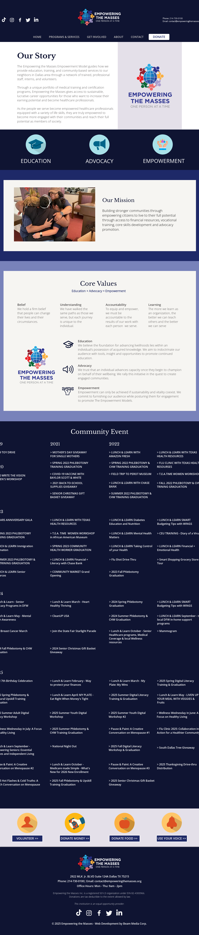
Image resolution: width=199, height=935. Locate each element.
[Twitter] (28, 20)
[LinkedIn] (36, 20)
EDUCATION (36, 160)
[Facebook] (20, 20)
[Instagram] (12, 20)
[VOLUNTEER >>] (27, 838)
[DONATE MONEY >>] (75, 838)
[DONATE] (159, 37)
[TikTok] (4, 20)
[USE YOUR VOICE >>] (171, 838)
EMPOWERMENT (164, 160)
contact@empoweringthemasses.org (118, 881)
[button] (64, 37)
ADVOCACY (99, 161)
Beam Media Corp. (135, 923)
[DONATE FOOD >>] (124, 838)
